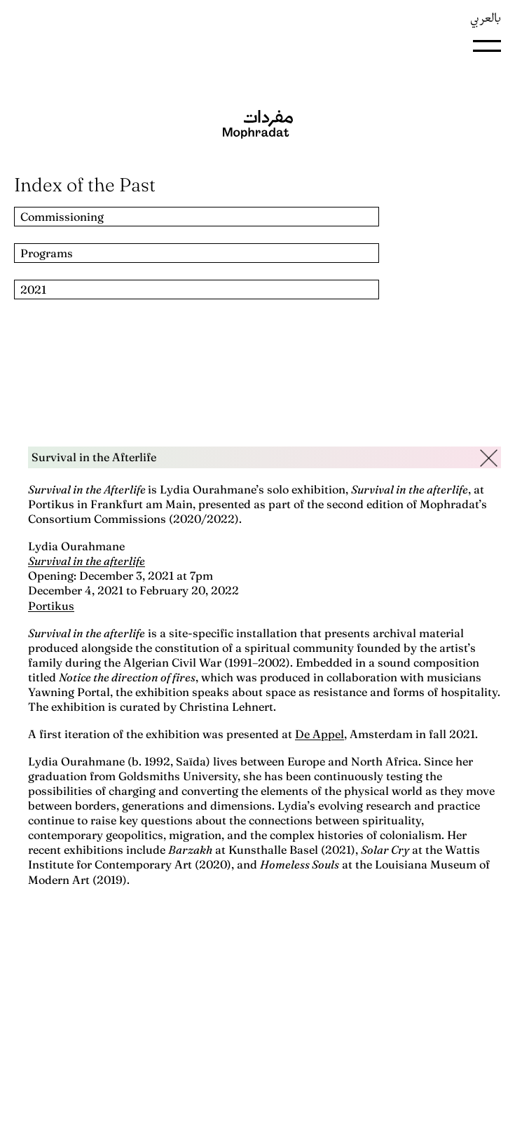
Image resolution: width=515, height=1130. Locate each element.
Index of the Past (85, 184)
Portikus (51, 606)
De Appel (319, 734)
